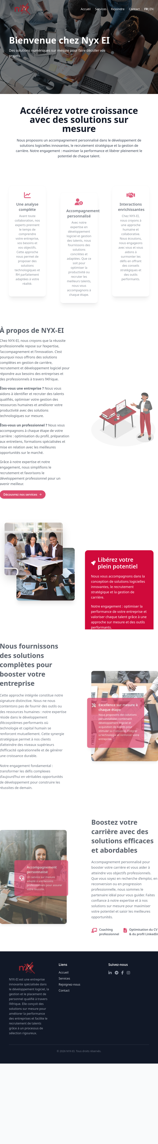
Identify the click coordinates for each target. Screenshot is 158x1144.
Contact (134, 9)
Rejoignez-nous (69, 984)
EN (152, 9)
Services (101, 9)
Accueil (86, 9)
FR (146, 9)
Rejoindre (117, 9)
